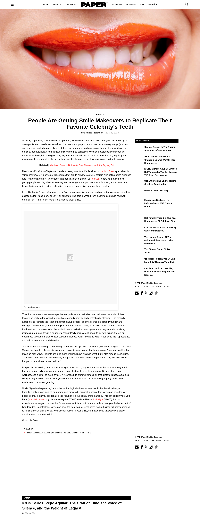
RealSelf (95, 179)
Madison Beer (107, 171)
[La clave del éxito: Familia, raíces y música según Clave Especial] (139, 270)
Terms (167, 287)
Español (152, 4)
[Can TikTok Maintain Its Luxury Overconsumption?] (139, 229)
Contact (145, 287)
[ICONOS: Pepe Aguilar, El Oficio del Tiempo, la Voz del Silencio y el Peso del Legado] (139, 170)
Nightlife (117, 4)
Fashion (57, 4)
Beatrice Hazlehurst (93, 133)
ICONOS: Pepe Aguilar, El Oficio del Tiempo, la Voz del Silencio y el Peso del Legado (160, 172)
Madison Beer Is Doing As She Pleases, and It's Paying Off (82, 165)
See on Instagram (32, 307)
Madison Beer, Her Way (156, 190)
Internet (131, 4)
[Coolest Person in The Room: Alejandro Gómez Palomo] (139, 149)
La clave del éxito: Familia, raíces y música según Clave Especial (159, 271)
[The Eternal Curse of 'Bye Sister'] (139, 251)
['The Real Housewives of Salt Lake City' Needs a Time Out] (139, 260)
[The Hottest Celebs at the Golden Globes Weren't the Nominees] (139, 239)
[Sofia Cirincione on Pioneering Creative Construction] (139, 183)
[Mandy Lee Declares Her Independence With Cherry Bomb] (139, 202)
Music (46, 4)
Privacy (159, 287)
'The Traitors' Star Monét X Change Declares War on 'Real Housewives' (160, 159)
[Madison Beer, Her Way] (139, 192)
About (137, 287)
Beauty (100, 114)
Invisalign (98, 399)
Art (142, 4)
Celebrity (71, 4)
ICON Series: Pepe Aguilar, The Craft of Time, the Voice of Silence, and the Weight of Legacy (72, 505)
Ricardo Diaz (30, 513)
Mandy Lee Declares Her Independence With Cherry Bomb (158, 203)
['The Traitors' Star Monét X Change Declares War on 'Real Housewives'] (139, 158)
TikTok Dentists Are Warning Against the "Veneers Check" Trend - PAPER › (60, 433)
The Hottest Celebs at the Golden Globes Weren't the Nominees (158, 240)
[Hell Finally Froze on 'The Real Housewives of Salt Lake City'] (139, 220)
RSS (152, 287)
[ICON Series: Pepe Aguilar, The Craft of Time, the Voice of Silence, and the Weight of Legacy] (76, 469)
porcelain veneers (38, 399)
